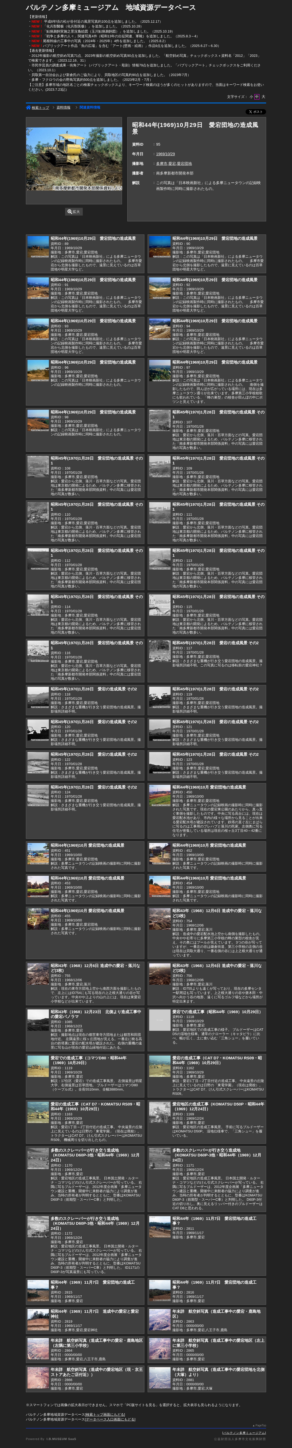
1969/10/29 (165, 154)
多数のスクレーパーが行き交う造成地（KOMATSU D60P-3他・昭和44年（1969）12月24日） (95, 1155)
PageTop (261, 1425)
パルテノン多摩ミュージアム (244, 1432)
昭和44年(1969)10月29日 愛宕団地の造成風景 (93, 238)
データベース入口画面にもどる (110, 1419)
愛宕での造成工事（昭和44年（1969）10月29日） (217, 1011)
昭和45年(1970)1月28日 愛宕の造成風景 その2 (215, 643)
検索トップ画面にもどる (105, 1415)
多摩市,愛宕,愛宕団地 (174, 163)
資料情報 (63, 107)
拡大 (74, 211)
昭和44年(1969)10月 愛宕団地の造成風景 (209, 787)
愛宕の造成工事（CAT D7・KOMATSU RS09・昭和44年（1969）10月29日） (217, 1060)
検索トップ (37, 108)
